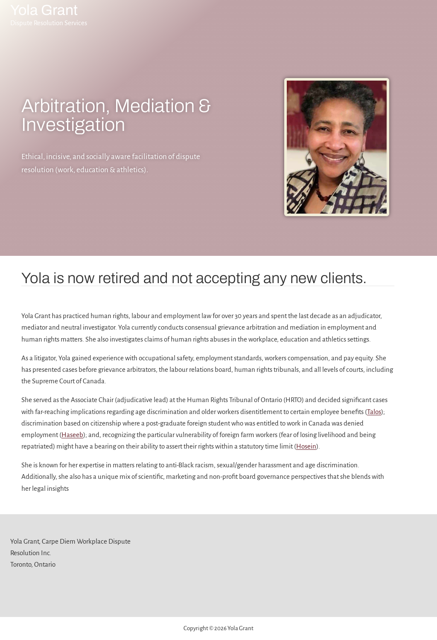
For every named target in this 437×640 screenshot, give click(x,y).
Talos (374, 411)
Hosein (306, 446)
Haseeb (72, 434)
